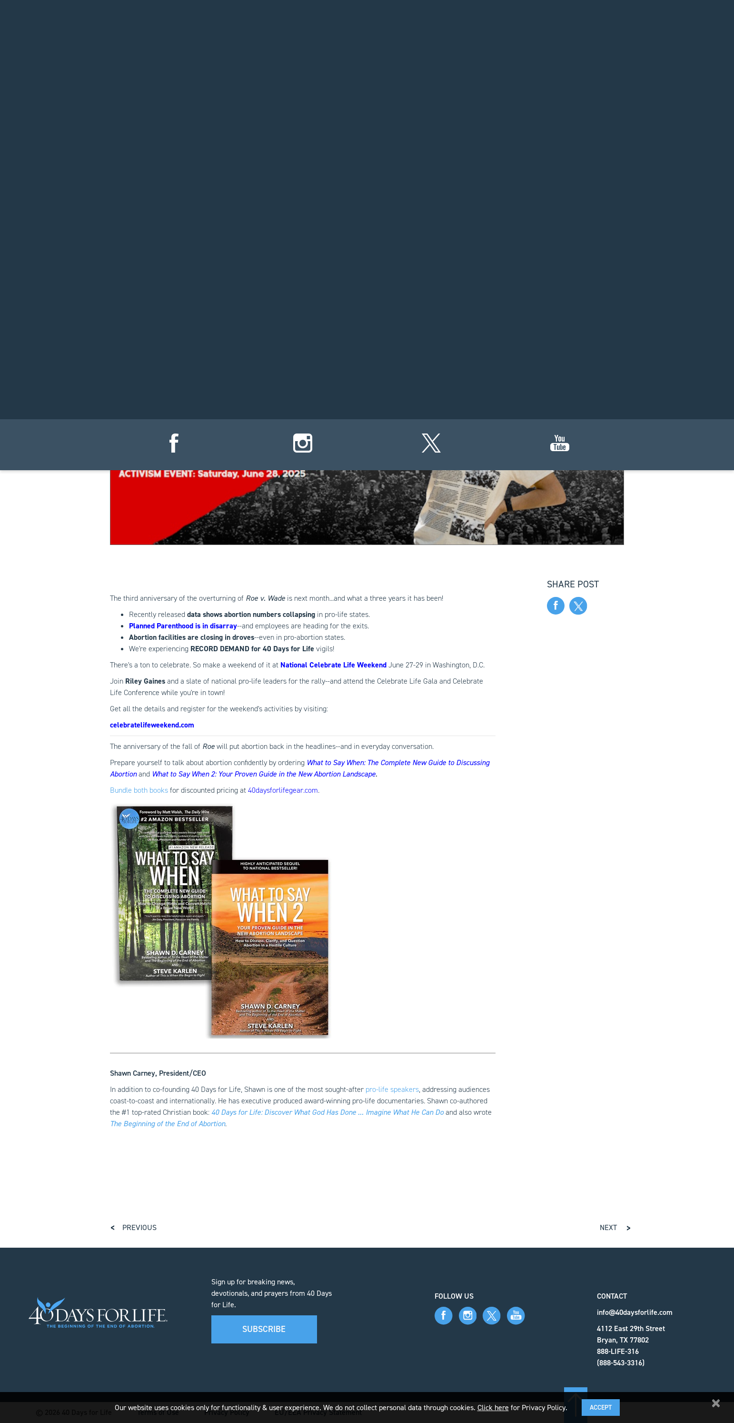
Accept (601, 1407)
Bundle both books (139, 790)
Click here (493, 1408)
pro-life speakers (392, 1089)
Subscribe (264, 1329)
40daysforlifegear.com (283, 790)
